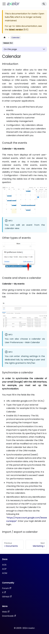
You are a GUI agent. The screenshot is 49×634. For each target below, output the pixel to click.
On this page (10, 49)
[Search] (44, 4)
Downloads (9, 615)
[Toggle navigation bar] (4, 4)
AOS (4, 564)
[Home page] (4, 37)
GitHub (6, 596)
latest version (16, 29)
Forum (6, 588)
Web (5, 611)
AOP (4, 568)
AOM (4, 573)
